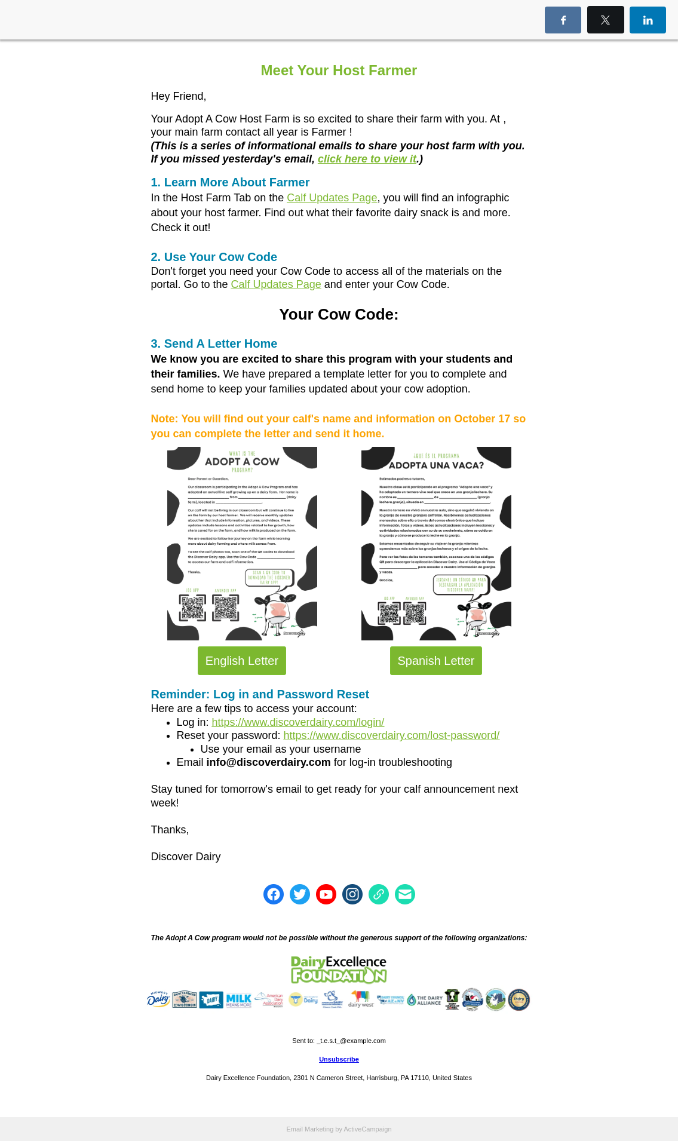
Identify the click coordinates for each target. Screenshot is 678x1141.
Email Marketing (309, 1129)
